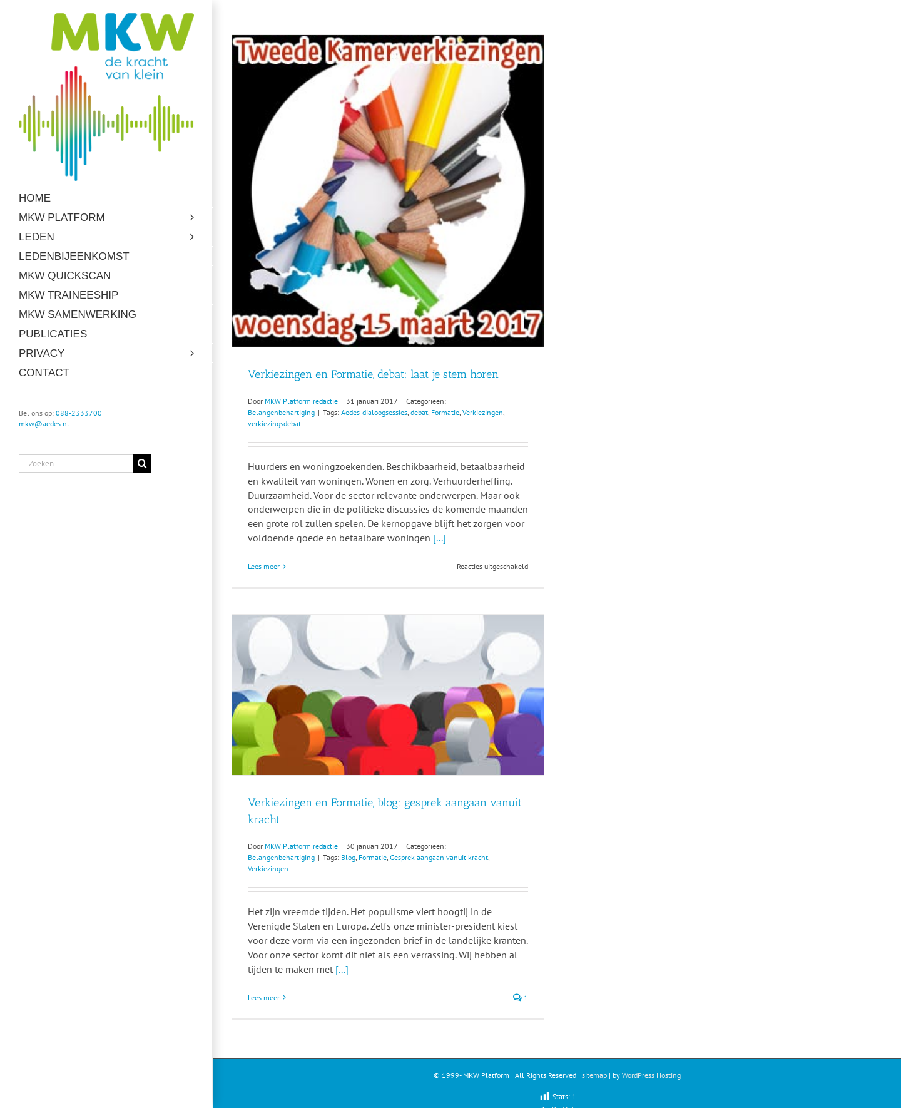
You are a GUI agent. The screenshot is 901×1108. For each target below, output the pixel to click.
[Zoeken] (142, 463)
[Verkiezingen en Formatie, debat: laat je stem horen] (388, 191)
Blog (348, 857)
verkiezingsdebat (274, 423)
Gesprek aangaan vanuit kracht (439, 857)
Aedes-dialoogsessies (374, 412)
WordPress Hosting (651, 1075)
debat (419, 412)
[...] (439, 537)
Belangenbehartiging (281, 412)
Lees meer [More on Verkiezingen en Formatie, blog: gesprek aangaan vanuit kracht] (264, 997)
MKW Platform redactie (301, 401)
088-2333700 (79, 413)
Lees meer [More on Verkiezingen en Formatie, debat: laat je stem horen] (264, 566)
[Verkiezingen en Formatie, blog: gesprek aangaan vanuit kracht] (388, 695)
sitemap (594, 1075)
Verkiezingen (482, 412)
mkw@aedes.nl (44, 423)
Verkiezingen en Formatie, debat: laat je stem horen (373, 374)
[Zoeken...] (76, 463)
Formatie (445, 412)
